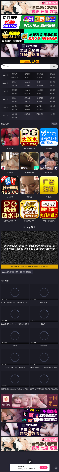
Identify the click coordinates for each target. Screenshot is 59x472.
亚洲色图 (27, 98)
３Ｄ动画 (52, 82)
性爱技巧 (52, 109)
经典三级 (27, 93)
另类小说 (27, 109)
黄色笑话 (40, 109)
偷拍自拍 (27, 90)
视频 (4, 83)
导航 (4, 115)
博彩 (4, 75)
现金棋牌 (40, 77)
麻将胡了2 (14, 77)
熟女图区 (40, 101)
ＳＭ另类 (52, 85)
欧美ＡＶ (40, 82)
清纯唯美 (27, 101)
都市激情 (14, 106)
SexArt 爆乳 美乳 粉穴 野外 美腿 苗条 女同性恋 (16, 272)
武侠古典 (52, 106)
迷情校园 (14, 109)
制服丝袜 (14, 93)
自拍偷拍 (27, 82)
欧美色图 (40, 98)
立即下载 (43, 467)
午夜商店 (14, 114)
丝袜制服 (27, 85)
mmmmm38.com (29, 61)
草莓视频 (27, 114)
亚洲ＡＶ (14, 82)
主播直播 (40, 85)
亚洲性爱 (14, 90)
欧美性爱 (52, 90)
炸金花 (27, 77)
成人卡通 (40, 90)
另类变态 (52, 93)
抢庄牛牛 (52, 77)
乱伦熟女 (40, 93)
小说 (4, 107)
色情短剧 (14, 117)
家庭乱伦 (27, 106)
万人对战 (40, 74)
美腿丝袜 (14, 101)
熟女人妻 (14, 85)
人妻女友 (40, 106)
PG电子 (14, 74)
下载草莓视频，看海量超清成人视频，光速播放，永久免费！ (34, 266)
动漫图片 (52, 98)
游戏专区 (52, 74)
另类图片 (52, 101)
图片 (4, 99)
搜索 (54, 66)
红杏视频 (52, 114)
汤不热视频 (39, 114)
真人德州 (27, 74)
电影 (4, 91)
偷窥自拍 (14, 98)
